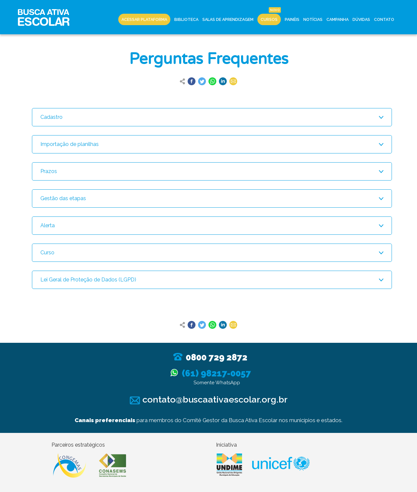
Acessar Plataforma (144, 19)
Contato (384, 19)
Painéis (292, 19)
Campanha (337, 19)
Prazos (48, 171)
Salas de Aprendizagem (227, 19)
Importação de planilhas (69, 144)
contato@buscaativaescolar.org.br (209, 399)
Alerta (47, 225)
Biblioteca (186, 19)
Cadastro (51, 117)
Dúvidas (361, 19)
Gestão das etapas (63, 198)
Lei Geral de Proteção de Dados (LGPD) (88, 280)
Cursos (269, 19)
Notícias (313, 19)
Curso (47, 252)
